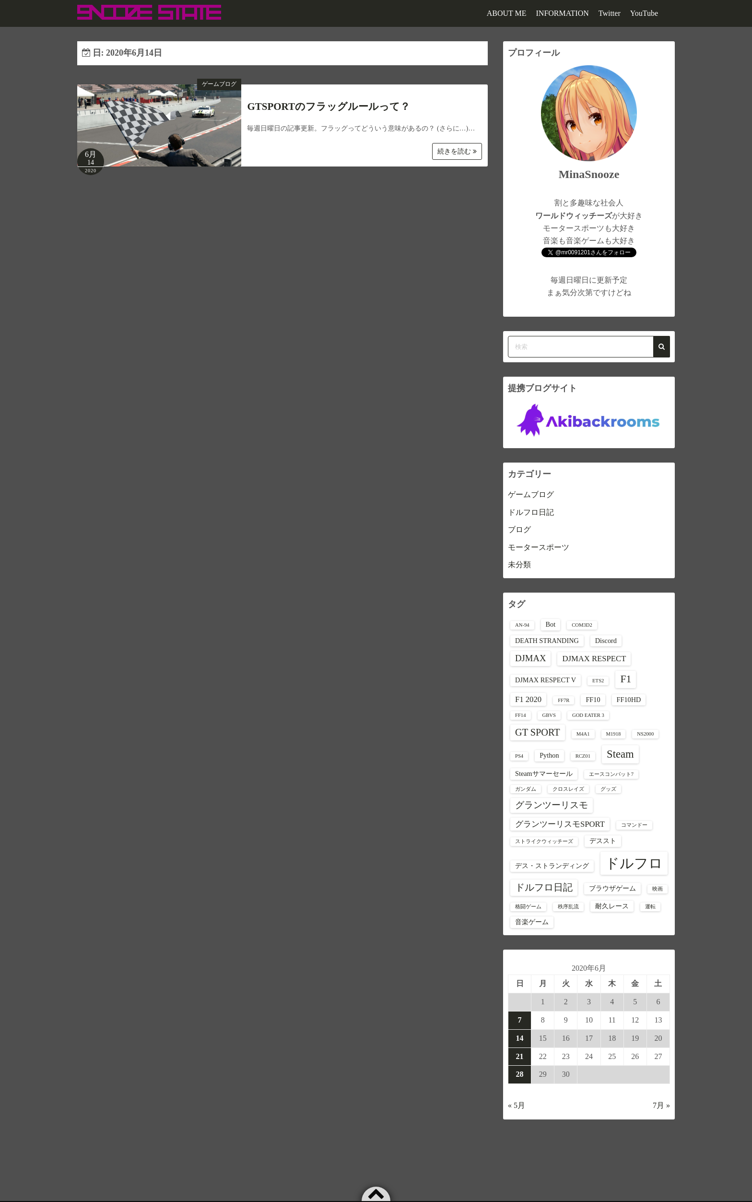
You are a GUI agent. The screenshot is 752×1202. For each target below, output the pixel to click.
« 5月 (516, 1105)
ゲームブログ (219, 84)
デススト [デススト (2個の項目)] (602, 841)
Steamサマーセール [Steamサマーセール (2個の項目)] (544, 773)
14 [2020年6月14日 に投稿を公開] (520, 1038)
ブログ (519, 529)
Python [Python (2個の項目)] (549, 755)
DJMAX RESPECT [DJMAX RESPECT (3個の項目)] (594, 658)
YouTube (644, 13)
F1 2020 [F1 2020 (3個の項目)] (528, 699)
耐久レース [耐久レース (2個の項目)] (612, 906)
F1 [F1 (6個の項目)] (625, 679)
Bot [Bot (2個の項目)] (551, 624)
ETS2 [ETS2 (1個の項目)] (598, 680)
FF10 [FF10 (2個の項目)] (593, 699)
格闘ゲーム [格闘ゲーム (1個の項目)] (528, 906)
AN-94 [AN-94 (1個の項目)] (522, 625)
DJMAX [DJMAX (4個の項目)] (530, 658)
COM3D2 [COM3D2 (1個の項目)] (582, 625)
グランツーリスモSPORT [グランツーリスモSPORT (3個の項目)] (560, 824)
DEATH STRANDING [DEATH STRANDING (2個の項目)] (547, 640)
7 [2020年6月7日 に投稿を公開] (520, 1020)
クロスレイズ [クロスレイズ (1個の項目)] (568, 789)
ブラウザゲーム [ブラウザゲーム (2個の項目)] (612, 888)
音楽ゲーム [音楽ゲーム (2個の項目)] (532, 922)
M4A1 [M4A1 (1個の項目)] (583, 734)
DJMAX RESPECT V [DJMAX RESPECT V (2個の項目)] (545, 680)
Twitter (610, 13)
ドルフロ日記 (531, 512)
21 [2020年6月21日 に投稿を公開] (520, 1056)
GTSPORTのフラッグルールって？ (328, 106)
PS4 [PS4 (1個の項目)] (519, 756)
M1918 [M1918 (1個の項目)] (613, 734)
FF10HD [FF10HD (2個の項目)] (629, 699)
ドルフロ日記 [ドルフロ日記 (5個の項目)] (544, 887)
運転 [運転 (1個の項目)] (650, 906)
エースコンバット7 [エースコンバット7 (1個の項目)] (611, 774)
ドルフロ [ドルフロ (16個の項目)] (634, 863)
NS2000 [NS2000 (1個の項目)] (645, 734)
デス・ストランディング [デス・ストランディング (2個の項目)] (552, 865)
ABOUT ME (507, 13)
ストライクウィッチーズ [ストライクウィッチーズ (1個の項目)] (544, 841)
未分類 (519, 564)
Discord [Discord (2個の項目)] (606, 640)
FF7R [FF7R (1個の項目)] (563, 700)
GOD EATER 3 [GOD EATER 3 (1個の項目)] (588, 715)
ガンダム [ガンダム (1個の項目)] (525, 789)
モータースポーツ (538, 547)
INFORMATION (562, 13)
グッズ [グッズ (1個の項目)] (608, 789)
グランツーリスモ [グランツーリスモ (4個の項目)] (551, 805)
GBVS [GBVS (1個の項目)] (549, 715)
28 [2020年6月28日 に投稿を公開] (520, 1074)
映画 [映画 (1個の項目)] (657, 889)
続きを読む (457, 151)
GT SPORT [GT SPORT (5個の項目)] (537, 732)
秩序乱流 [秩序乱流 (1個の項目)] (568, 906)
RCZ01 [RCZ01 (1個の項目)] (583, 756)
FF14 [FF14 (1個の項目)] (520, 715)
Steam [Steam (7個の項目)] (620, 754)
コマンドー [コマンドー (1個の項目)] (634, 825)
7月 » (661, 1105)
